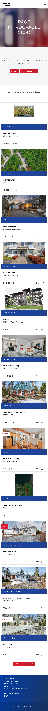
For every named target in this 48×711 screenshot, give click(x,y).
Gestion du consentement (28, 706)
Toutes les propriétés (24, 664)
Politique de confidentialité (31, 705)
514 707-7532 (10, 686)
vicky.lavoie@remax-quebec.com (18, 688)
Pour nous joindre (29, 71)
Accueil (14, 71)
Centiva (27, 708)
